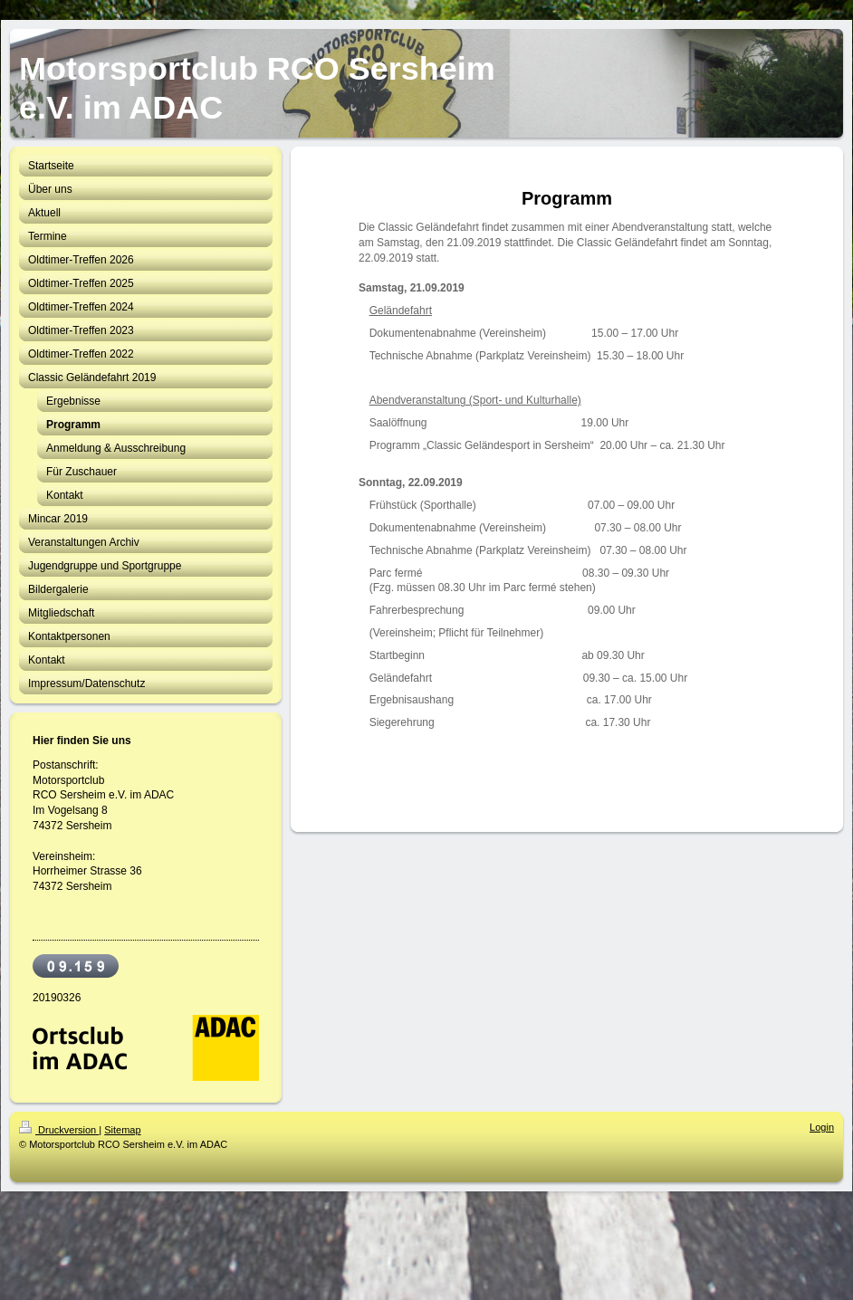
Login (822, 1127)
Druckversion (59, 1129)
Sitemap (122, 1129)
